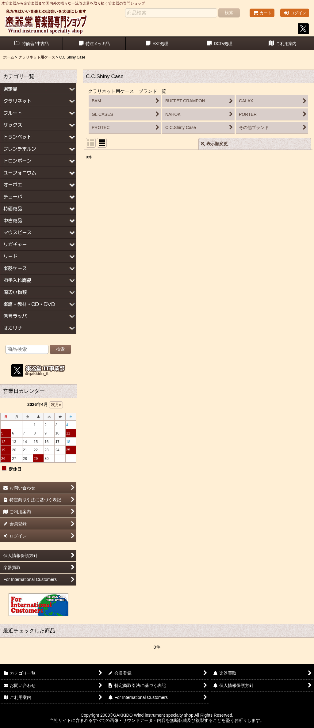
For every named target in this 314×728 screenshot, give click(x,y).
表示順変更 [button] (214, 143)
